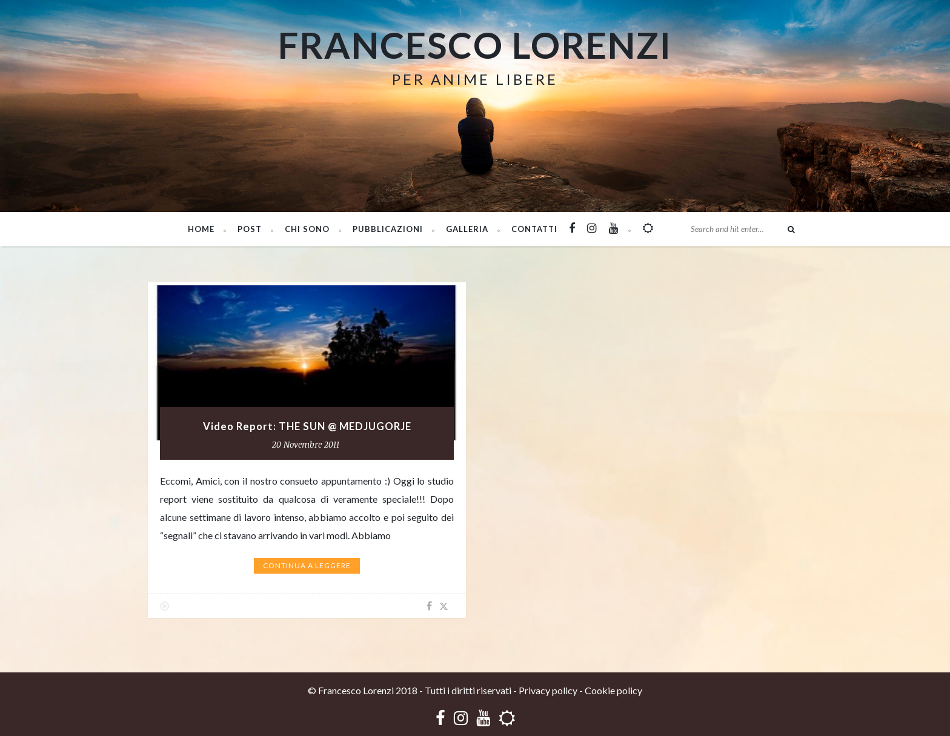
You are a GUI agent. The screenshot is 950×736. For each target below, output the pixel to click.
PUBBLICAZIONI (388, 229)
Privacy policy (548, 690)
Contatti (534, 229)
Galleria (467, 229)
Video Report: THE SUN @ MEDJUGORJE (307, 426)
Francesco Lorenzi (475, 45)
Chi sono (307, 229)
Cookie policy (613, 690)
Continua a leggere (307, 565)
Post (250, 229)
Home (201, 229)
